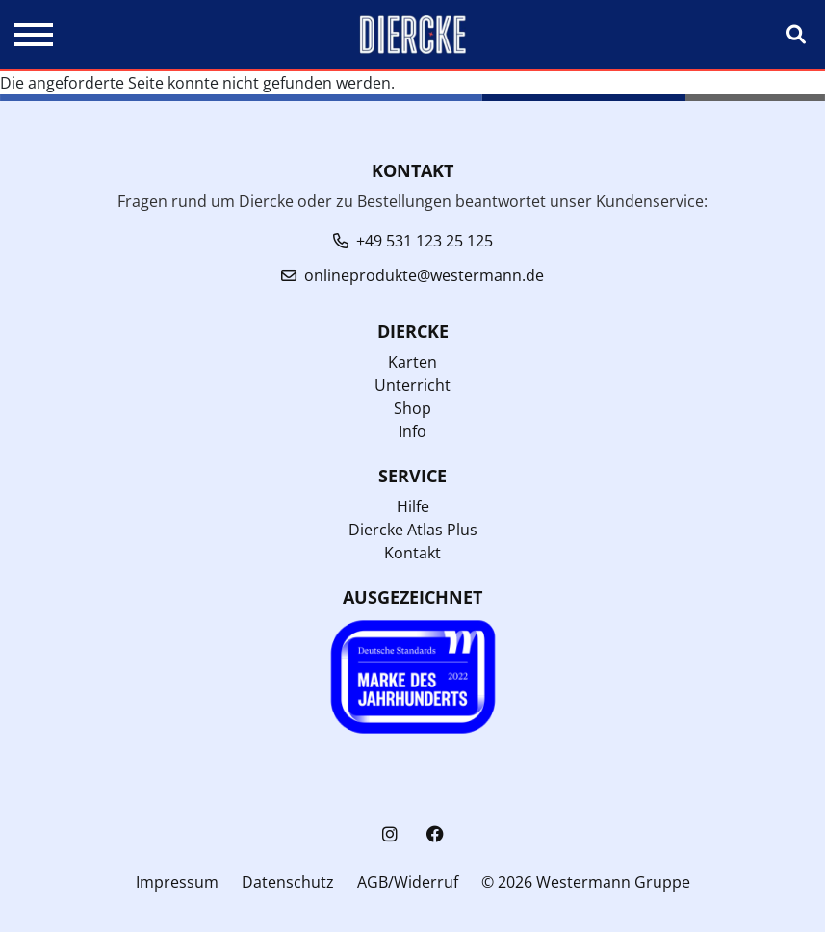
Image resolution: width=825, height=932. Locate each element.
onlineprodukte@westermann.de (424, 275)
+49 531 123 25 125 (424, 240)
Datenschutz (288, 882)
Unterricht (412, 385)
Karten (412, 362)
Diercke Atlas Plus (412, 529)
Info (412, 431)
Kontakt (412, 552)
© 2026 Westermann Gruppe (585, 882)
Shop (412, 408)
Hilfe (413, 506)
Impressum (177, 882)
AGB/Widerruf (407, 882)
